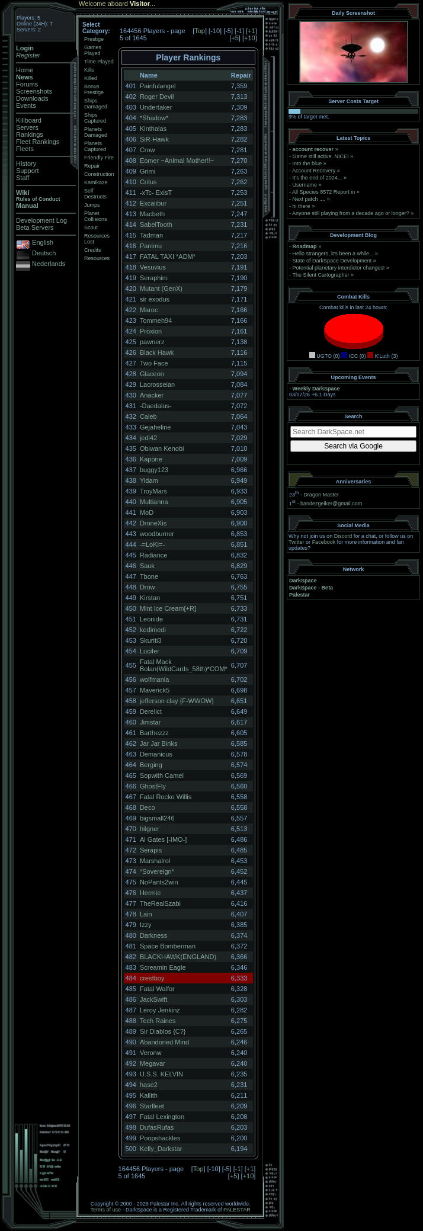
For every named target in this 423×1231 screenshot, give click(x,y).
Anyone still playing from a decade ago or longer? (350, 213)
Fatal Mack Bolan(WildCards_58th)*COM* (183, 665)
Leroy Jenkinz (160, 1010)
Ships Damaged (95, 104)
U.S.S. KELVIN (161, 1074)
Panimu (151, 245)
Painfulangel (158, 85)
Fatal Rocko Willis (165, 796)
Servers (27, 127)
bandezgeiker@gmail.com (331, 503)
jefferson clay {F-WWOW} (177, 700)
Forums (27, 84)
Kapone (151, 459)
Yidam (149, 480)
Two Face (154, 363)
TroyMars (153, 491)
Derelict (151, 711)
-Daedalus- (156, 405)
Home (24, 69)
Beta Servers (35, 227)
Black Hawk (157, 352)
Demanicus (156, 754)
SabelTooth (156, 224)
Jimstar (150, 722)
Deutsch (44, 253)
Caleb (148, 416)
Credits (92, 250)
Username (305, 185)
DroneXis (153, 523)
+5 (235, 37)
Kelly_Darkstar (161, 1148)
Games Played (92, 50)
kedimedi (153, 629)
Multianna (154, 501)
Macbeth (152, 213)
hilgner (149, 828)
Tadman (151, 235)
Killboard (28, 120)
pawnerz (152, 341)
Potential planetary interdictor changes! (339, 268)
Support (27, 170)
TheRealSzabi (160, 903)
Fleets (25, 148)
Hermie (150, 892)
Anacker (152, 395)
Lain (146, 914)
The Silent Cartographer (320, 275)
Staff (22, 177)
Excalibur (153, 203)
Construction (99, 174)
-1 (239, 30)
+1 (251, 30)
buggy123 (154, 469)
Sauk (147, 565)
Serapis (151, 850)
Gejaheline (155, 427)
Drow (147, 587)
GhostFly (153, 786)
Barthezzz (154, 732)
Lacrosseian (157, 384)
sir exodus (154, 299)
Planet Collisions (95, 216)
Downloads (32, 98)
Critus (148, 181)
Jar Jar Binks (159, 743)
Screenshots (34, 91)
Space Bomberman (168, 946)
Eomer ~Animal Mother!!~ (177, 160)
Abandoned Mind (164, 1042)
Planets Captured (95, 146)
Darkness (153, 935)
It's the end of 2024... (317, 178)
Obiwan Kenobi (162, 448)
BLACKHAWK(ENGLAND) (178, 956)
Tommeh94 (156, 320)
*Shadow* (154, 117)
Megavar (152, 1063)
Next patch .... (309, 199)
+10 (249, 37)
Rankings (29, 134)
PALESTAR (237, 1210)
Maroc (149, 309)
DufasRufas (157, 1127)
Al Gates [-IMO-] (163, 839)
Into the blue (307, 163)
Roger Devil (157, 96)
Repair (92, 166)
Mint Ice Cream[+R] (168, 608)
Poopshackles (160, 1138)
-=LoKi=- (152, 544)
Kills (89, 70)
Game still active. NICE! (322, 156)
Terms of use (105, 1210)
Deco (147, 807)
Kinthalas (153, 128)
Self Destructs (95, 194)
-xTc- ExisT (156, 192)
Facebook (324, 542)
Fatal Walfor (157, 988)
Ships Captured (95, 118)
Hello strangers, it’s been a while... (333, 254)
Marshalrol (155, 860)
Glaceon (152, 373)
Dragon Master (321, 495)
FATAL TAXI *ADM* (168, 256)
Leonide (151, 619)
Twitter (297, 542)
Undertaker (156, 107)
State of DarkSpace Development (332, 261)
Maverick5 (154, 690)
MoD (146, 512)
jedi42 (148, 437)
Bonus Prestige (94, 89)
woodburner (157, 533)
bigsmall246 (157, 818)
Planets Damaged (95, 132)
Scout (91, 227)
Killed (90, 78)
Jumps (92, 205)
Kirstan (150, 597)
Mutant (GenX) (161, 288)
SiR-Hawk (154, 139)
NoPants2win (159, 882)
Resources (97, 258)
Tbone (149, 576)
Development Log (41, 220)
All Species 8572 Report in (323, 192)
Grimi (147, 171)
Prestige (94, 39)
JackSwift (153, 999)
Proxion (151, 331)
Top (199, 30)
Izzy (146, 924)
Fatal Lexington (162, 1116)
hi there (301, 206)
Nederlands (48, 263)
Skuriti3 (151, 640)
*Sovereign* (157, 871)
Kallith (149, 1095)
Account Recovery (313, 171)
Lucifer (149, 651)
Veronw (151, 1052)
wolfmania (154, 679)
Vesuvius (153, 267)
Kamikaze (96, 182)
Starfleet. (153, 1106)
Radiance (153, 555)
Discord (343, 536)
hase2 (149, 1084)
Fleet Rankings (37, 141)
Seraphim (154, 277)
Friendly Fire (99, 158)
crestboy (152, 978)
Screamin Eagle (163, 967)
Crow (147, 149)
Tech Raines (158, 1020)
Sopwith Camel (162, 775)
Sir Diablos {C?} (163, 1031)
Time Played (99, 62)
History (26, 163)
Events (26, 105)
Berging (151, 764)
